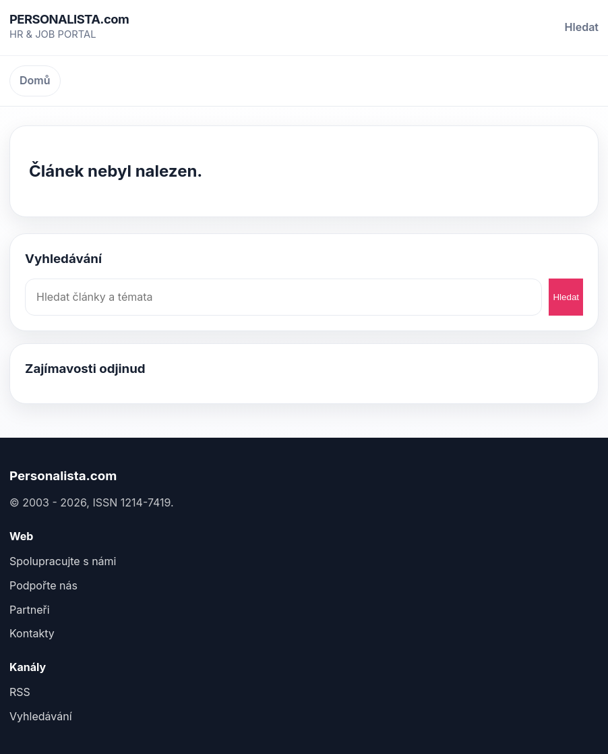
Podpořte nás (43, 585)
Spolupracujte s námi (62, 561)
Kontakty (32, 633)
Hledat (582, 27)
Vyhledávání (40, 716)
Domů (35, 80)
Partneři (29, 609)
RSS (19, 692)
